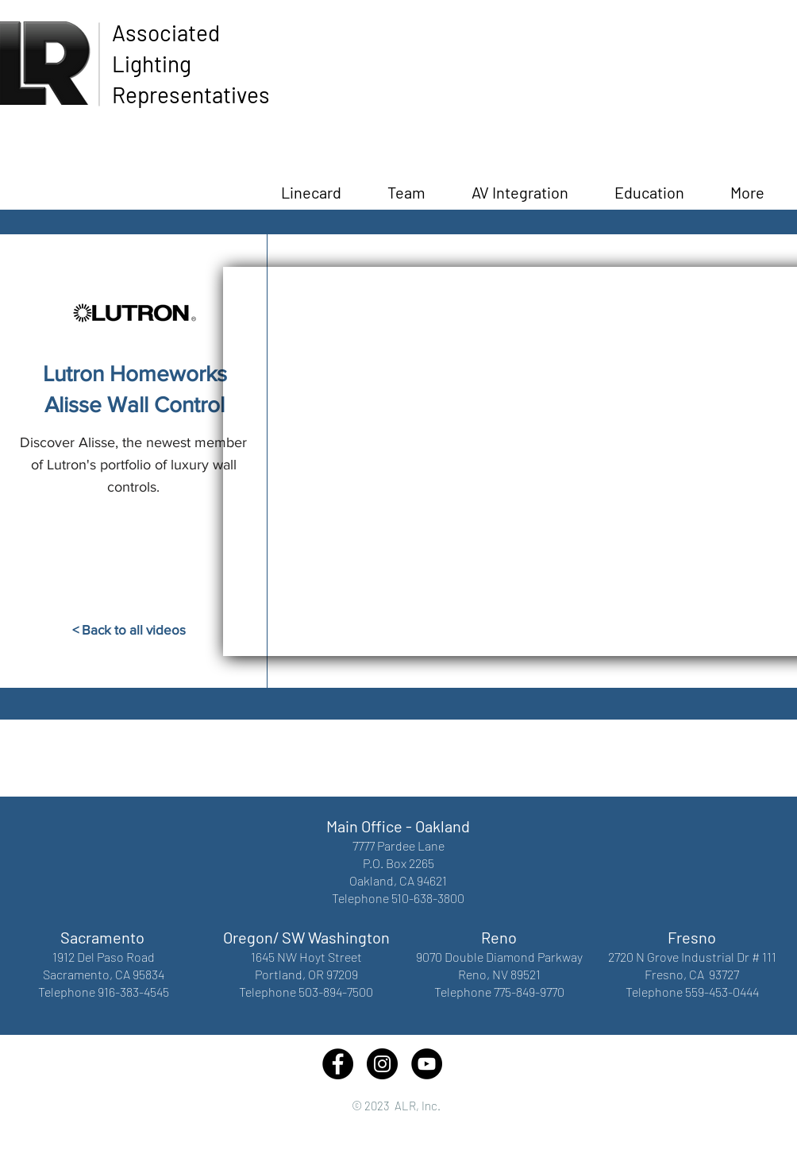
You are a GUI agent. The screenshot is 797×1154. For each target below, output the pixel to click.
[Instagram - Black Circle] (382, 1063)
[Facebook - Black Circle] (337, 1063)
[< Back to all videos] (128, 630)
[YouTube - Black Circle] (426, 1063)
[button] (649, 185)
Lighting (151, 63)
